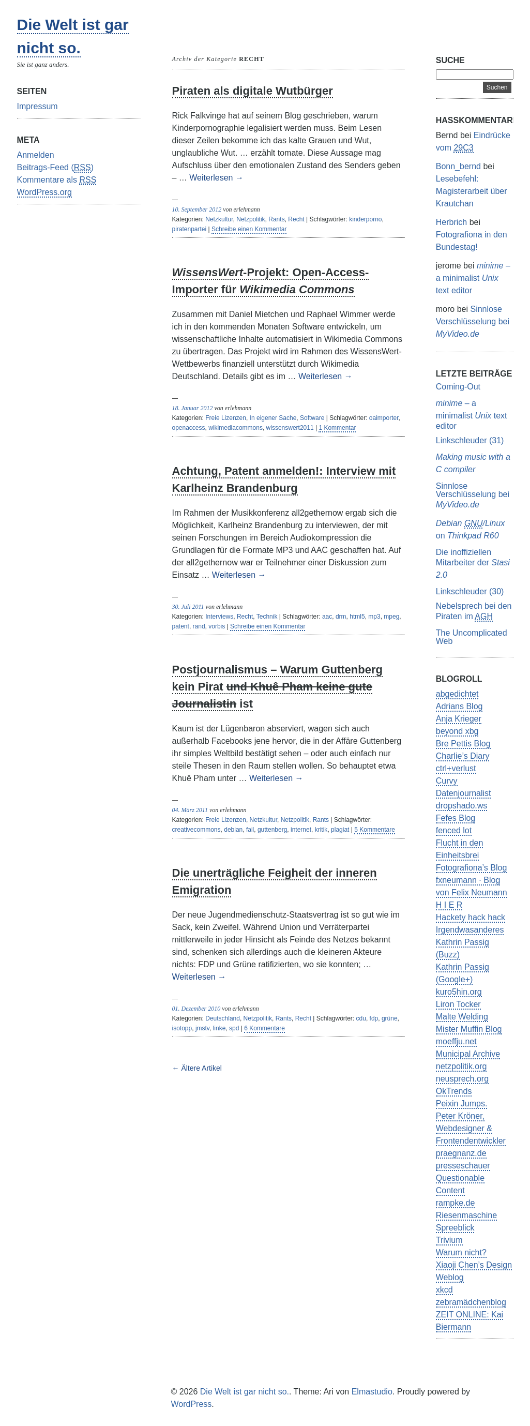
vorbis (216, 626)
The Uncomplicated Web (471, 637)
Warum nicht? (461, 1252)
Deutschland (222, 1018)
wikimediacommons (235, 427)
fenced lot (454, 830)
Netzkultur (219, 219)
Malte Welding (462, 1016)
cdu (361, 1018)
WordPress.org (44, 192)
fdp (374, 1018)
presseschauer (463, 1165)
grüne (390, 1018)
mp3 (374, 616)
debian (233, 829)
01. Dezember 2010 (196, 1008)
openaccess (188, 427)
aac (327, 616)
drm (341, 616)
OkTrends (454, 1091)
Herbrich (451, 222)
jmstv (202, 1028)
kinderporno (365, 219)
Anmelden (35, 155)
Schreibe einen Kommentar (248, 229)
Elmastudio (372, 1391)
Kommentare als (57, 180)
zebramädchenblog (471, 1302)
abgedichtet (457, 693)
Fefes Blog (455, 818)
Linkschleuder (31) (470, 440)
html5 (357, 616)
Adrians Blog (459, 706)
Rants (276, 219)
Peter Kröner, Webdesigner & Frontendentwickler (471, 1128)
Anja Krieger (458, 718)
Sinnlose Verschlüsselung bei (472, 321)
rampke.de (455, 1202)
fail (250, 829)
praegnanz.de (461, 1153)
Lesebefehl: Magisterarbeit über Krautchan (471, 191)
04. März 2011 (190, 810)
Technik (267, 616)
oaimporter (384, 418)
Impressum (37, 106)
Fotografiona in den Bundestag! (471, 240)
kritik (321, 829)
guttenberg (272, 829)
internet (301, 829)
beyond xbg (457, 731)
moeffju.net (456, 1041)
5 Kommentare (374, 829)
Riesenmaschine (466, 1215)
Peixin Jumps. (462, 1103)
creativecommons (196, 829)
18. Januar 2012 (192, 408)
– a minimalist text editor (473, 278)
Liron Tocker (458, 1004)
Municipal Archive (468, 1053)
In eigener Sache (273, 418)
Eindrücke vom (473, 142)
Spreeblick (455, 1227)
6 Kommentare (264, 1028)
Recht (296, 219)
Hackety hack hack (470, 917)
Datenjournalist (463, 793)
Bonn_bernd (458, 166)
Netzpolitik (250, 219)
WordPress (191, 1404)
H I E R (449, 904)
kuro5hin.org (459, 991)
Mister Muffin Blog (469, 1029)
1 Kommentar (337, 427)
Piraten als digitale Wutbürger (252, 90)
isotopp (182, 1028)
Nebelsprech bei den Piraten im (474, 612)
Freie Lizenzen (225, 418)
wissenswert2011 (290, 427)
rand (199, 626)
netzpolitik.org (461, 1066)
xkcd (444, 1289)
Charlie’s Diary (463, 756)
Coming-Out (458, 386)
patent (180, 626)
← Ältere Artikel (197, 1068)
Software (312, 418)
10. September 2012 (197, 209)
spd (234, 1028)
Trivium (449, 1240)
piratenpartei (189, 229)
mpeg (391, 616)
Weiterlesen (216, 177)
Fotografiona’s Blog (471, 867)
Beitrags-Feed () (55, 168)
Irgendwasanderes (470, 929)
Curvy (447, 780)
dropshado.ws (462, 805)
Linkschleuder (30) (470, 591)
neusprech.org (462, 1078)
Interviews (219, 616)
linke (219, 1028)
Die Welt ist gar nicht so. (244, 1391)
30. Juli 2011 (188, 606)
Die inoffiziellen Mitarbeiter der (473, 563)
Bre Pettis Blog (463, 743)
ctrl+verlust (456, 768)
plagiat (340, 829)
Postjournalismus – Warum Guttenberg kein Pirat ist (277, 686)
